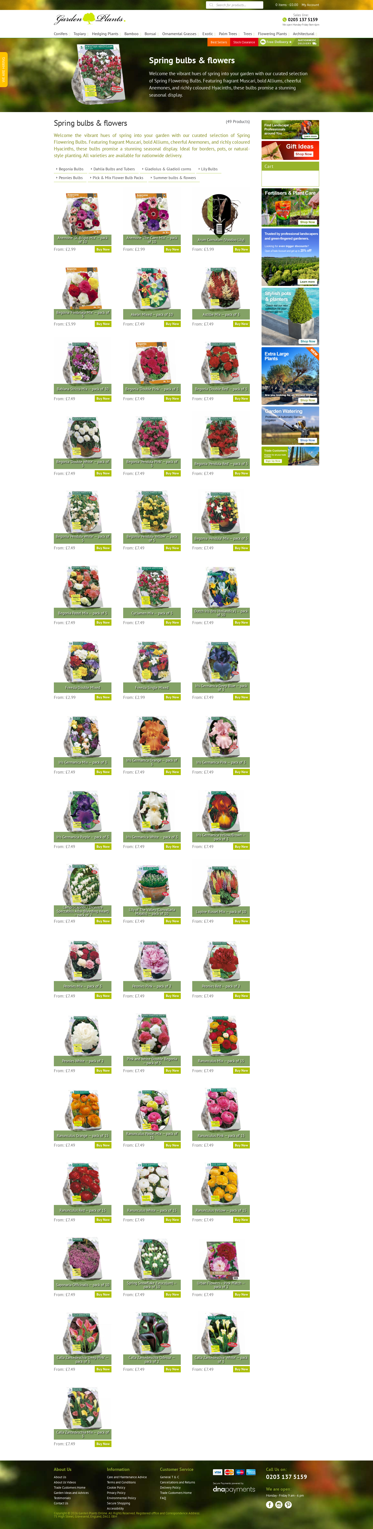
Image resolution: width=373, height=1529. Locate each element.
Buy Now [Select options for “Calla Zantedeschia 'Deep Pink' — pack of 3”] (103, 1369)
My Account (310, 4)
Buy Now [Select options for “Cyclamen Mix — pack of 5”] (172, 622)
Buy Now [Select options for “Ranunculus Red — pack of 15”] (103, 1219)
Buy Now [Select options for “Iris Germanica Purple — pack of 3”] (103, 846)
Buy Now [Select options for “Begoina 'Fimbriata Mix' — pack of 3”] (103, 324)
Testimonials (62, 1498)
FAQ (163, 1498)
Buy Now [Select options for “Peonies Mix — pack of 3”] (103, 996)
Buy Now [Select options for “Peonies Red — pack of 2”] (241, 996)
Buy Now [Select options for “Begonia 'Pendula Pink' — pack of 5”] (172, 473)
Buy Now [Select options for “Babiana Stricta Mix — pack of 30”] (103, 398)
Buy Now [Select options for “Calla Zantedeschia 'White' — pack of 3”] (241, 1369)
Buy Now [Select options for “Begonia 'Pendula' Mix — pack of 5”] (241, 548)
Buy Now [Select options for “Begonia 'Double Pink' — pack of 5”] (172, 398)
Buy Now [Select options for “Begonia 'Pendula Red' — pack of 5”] (241, 473)
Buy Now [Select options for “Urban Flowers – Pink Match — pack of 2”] (241, 1294)
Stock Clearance (244, 42)
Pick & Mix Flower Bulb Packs (118, 177)
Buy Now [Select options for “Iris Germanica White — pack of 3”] (172, 846)
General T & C (169, 1477)
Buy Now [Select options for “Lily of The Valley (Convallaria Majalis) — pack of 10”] (172, 921)
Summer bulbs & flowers (174, 177)
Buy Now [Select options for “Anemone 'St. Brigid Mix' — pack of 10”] (103, 249)
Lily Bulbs (209, 168)
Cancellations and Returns (177, 1482)
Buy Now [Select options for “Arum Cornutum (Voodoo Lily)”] (241, 249)
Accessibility (115, 1508)
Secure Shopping (118, 1503)
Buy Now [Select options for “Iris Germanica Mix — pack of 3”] (103, 772)
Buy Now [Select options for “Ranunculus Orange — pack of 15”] (103, 1145)
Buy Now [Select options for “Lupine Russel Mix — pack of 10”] (241, 921)
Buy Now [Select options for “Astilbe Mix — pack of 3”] (241, 324)
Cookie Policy (116, 1487)
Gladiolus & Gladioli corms (168, 168)
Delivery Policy (170, 1487)
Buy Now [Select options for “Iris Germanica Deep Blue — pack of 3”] (241, 697)
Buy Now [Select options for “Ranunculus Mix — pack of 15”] (241, 1070)
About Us (60, 1477)
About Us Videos (65, 1482)
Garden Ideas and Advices (71, 1493)
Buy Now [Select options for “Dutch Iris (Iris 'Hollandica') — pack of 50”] (241, 622)
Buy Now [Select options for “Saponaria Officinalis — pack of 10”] (103, 1294)
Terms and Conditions (121, 1482)
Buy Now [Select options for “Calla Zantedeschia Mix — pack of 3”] (103, 1444)
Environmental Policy (121, 1498)
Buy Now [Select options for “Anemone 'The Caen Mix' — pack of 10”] (172, 249)
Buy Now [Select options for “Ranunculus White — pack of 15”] (172, 1219)
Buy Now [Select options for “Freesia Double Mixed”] (103, 697)
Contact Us (61, 1503)
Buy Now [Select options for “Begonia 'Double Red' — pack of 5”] (241, 398)
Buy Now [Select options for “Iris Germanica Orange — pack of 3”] (172, 772)
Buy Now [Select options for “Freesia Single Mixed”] (172, 697)
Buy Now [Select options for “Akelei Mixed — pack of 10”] (172, 324)
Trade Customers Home (70, 1487)
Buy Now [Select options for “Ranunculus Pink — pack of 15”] (241, 1145)
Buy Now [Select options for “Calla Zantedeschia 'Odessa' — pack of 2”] (172, 1369)
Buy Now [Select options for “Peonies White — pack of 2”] (103, 1070)
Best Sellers (219, 42)
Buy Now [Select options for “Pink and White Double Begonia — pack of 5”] (172, 1070)
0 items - (287, 4)
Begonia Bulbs (71, 168)
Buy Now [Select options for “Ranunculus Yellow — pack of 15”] (241, 1219)
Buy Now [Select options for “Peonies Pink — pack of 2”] (172, 996)
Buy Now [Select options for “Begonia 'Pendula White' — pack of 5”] (103, 548)
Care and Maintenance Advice (127, 1477)
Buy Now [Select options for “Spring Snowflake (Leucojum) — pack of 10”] (172, 1294)
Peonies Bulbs (71, 177)
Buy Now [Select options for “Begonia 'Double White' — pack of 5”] (103, 473)
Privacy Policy (116, 1493)
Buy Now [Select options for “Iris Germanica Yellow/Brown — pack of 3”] (241, 846)
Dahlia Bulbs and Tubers (114, 168)
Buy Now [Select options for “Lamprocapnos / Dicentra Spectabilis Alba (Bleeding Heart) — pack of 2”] (103, 921)
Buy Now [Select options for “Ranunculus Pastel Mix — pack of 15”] (172, 1145)
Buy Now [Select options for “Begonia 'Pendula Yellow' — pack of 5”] (172, 548)
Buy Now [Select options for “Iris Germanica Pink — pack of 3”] (241, 772)
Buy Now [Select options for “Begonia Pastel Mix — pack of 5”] (103, 622)
